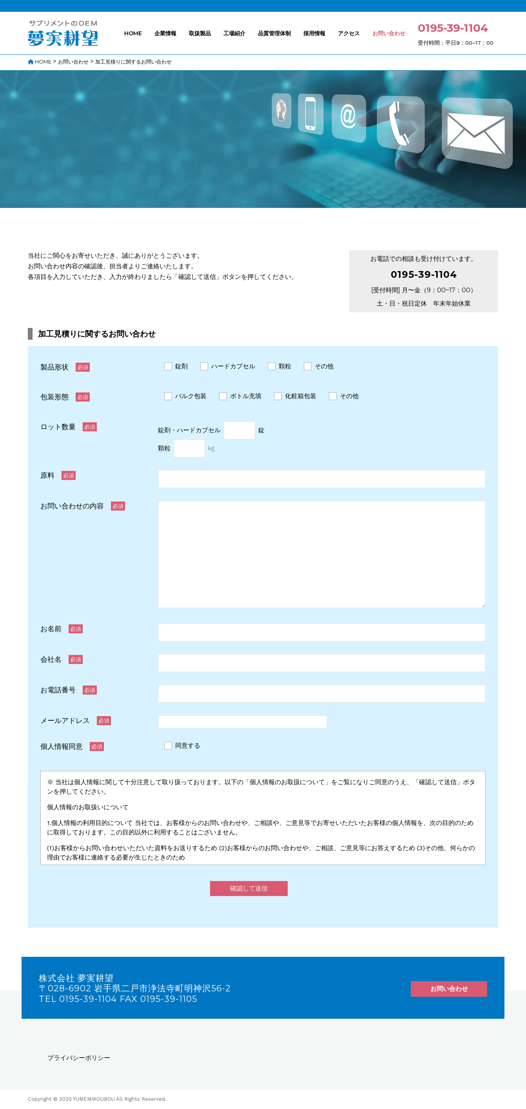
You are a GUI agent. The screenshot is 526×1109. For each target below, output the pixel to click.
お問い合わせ (388, 33)
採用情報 (314, 33)
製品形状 (54, 367)
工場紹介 (234, 33)
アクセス (349, 33)
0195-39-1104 (424, 274)
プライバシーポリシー (78, 1058)
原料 (47, 475)
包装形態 (54, 397)
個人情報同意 (61, 746)
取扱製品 (200, 33)
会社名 (51, 659)
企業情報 (165, 33)
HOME (133, 33)
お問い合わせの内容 (72, 506)
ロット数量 (58, 426)
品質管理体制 (274, 33)
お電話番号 (58, 690)
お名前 (51, 629)
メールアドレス (65, 720)
